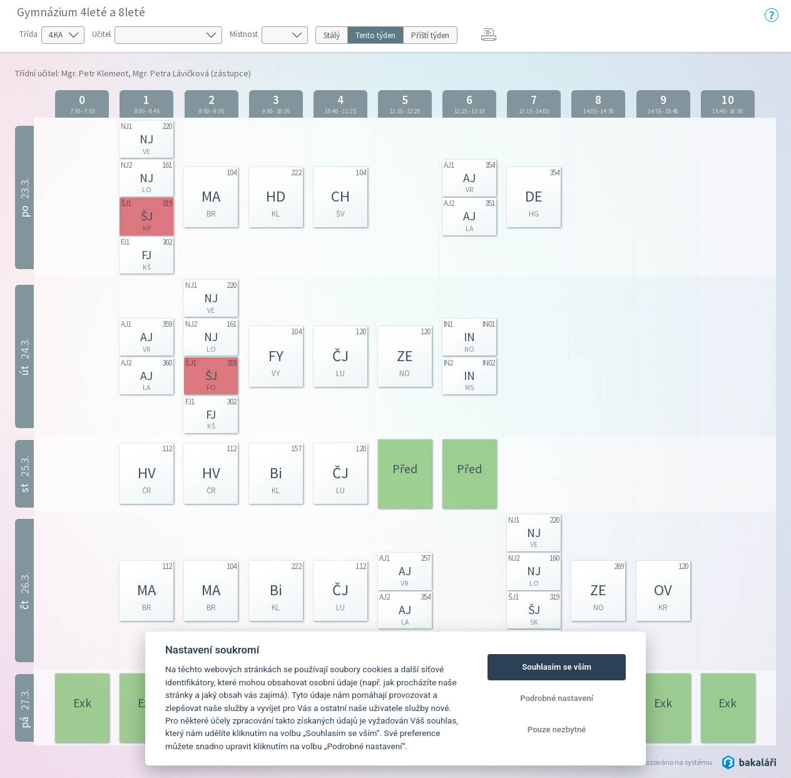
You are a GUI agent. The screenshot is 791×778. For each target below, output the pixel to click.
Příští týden (430, 35)
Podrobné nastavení (556, 698)
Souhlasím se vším (556, 667)
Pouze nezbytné (557, 729)
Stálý (332, 35)
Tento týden (375, 35)
